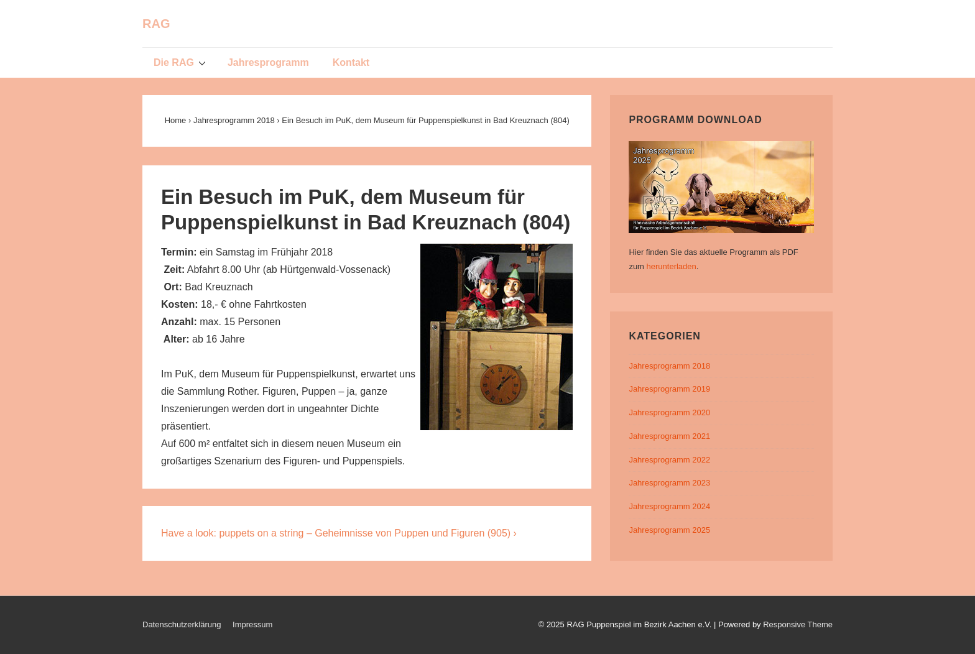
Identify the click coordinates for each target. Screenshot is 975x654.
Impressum (252, 624)
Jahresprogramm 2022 (669, 459)
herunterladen (671, 266)
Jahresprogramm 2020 (669, 412)
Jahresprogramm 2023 (669, 482)
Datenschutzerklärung (181, 624)
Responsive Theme (798, 624)
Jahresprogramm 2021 (669, 436)
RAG (156, 23)
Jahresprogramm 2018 (669, 366)
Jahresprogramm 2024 (669, 506)
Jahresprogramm (268, 62)
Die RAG (181, 62)
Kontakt (351, 62)
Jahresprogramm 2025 (669, 530)
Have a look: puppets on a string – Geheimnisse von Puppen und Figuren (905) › (339, 533)
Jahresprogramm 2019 (669, 389)
